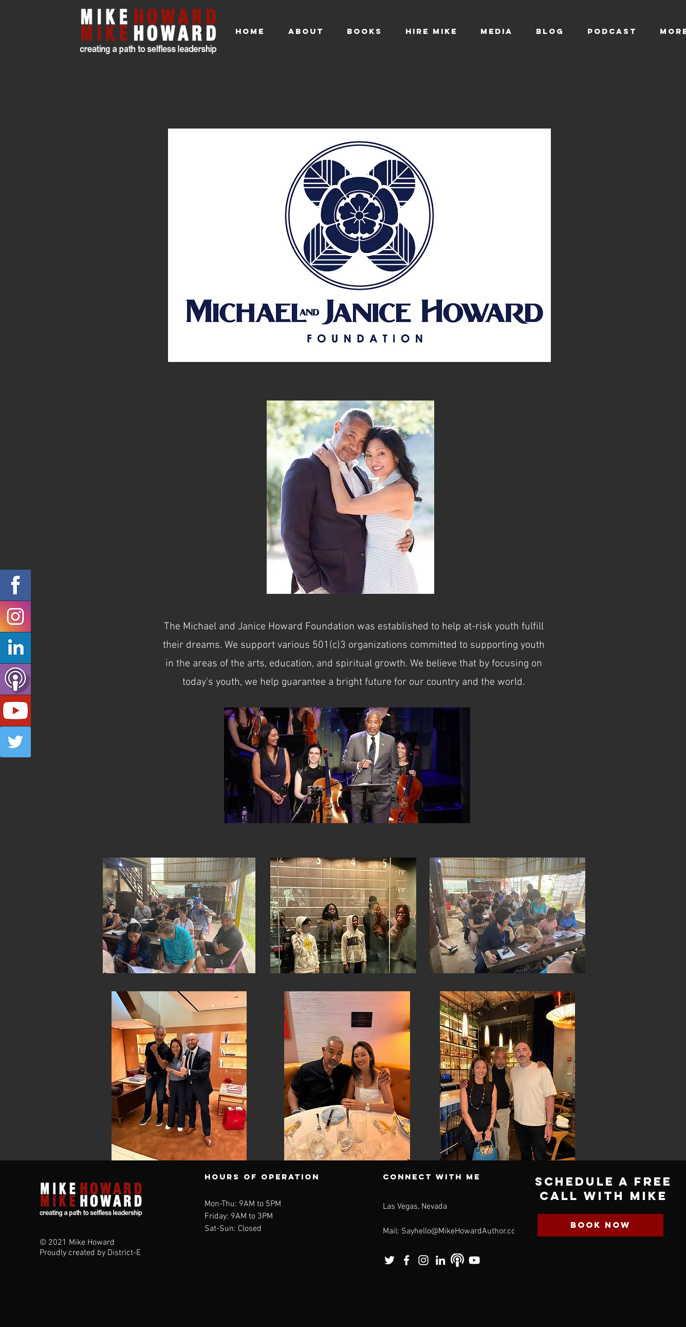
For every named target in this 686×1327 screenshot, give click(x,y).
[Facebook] (15, 585)
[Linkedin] (15, 647)
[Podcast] (15, 679)
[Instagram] (15, 616)
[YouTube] (474, 1260)
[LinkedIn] (440, 1260)
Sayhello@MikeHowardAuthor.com (462, 1231)
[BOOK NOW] (600, 1225)
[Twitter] (15, 741)
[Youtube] (15, 710)
